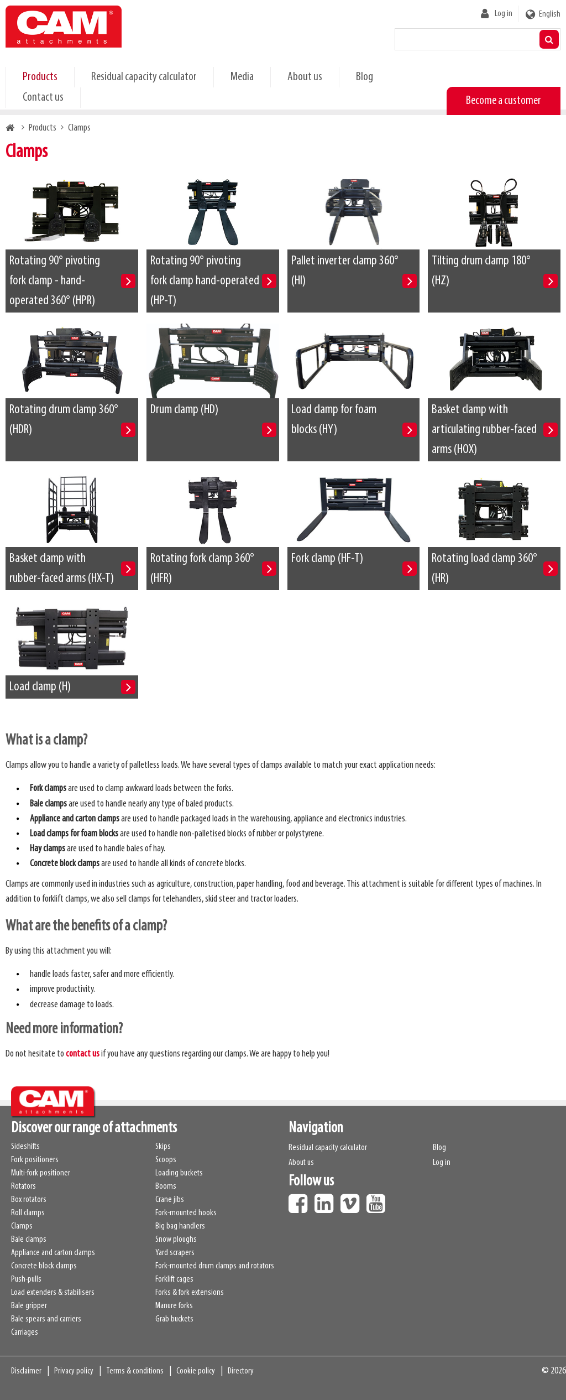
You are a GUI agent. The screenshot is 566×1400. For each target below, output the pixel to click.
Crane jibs (169, 1199)
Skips (163, 1146)
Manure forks (174, 1306)
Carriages (24, 1332)
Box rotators (28, 1199)
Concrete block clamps (44, 1266)
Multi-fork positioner (40, 1173)
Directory (241, 1371)
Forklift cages (174, 1279)
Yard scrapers (175, 1252)
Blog (364, 77)
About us (304, 77)
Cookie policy (195, 1371)
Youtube (378, 1199)
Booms (165, 1186)
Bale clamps (28, 1239)
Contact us (43, 97)
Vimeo (352, 1199)
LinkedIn (327, 1199)
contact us (82, 1054)
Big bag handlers (180, 1226)
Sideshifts (25, 1146)
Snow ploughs (176, 1239)
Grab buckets (174, 1319)
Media (242, 77)
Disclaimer (26, 1371)
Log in (503, 13)
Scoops (165, 1160)
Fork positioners (35, 1160)
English (549, 14)
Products (40, 77)
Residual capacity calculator (144, 77)
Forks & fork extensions (189, 1292)
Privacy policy (73, 1371)
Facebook (301, 1199)
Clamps (22, 1226)
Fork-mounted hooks (186, 1213)
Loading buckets (179, 1173)
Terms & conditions (135, 1371)
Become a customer (503, 101)
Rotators (23, 1186)
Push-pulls (26, 1279)
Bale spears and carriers (46, 1319)
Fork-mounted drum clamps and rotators (214, 1266)
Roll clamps (28, 1213)
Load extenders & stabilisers (53, 1292)
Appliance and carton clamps (53, 1252)
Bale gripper (29, 1306)
